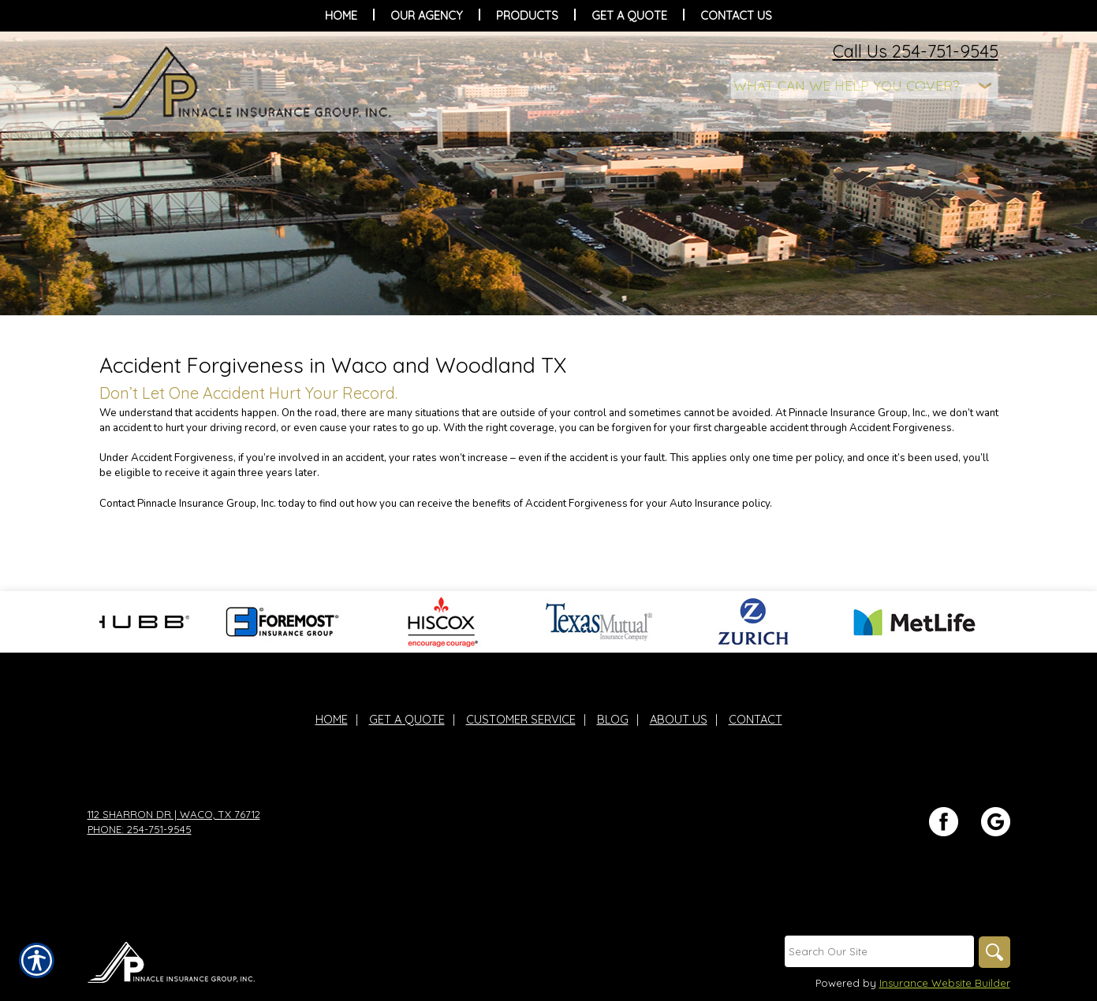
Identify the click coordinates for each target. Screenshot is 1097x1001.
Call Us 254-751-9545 (915, 51)
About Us (678, 719)
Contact (755, 719)
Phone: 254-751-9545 (140, 829)
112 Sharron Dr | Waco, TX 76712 (174, 814)
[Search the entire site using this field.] (879, 951)
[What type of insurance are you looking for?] (864, 85)
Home (331, 719)
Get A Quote (407, 719)
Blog (613, 719)
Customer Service (521, 719)
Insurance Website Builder (944, 983)
